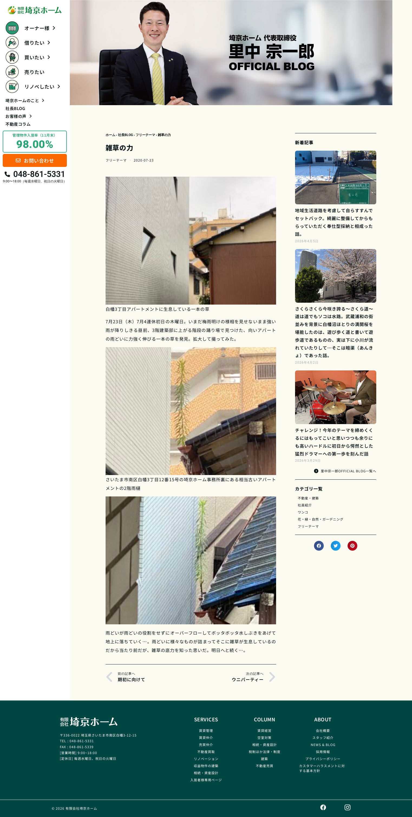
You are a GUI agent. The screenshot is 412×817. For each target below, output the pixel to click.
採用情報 (323, 751)
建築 (264, 758)
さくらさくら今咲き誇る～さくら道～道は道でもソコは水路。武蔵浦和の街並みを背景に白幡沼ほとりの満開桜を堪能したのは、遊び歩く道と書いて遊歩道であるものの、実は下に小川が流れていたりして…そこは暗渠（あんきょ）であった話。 (334, 332)
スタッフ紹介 (322, 737)
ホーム (110, 135)
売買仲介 (206, 744)
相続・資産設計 (206, 772)
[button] (319, 546)
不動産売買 (264, 765)
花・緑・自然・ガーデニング (321, 519)
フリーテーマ (145, 135)
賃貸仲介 (206, 737)
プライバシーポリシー (323, 758)
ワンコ (303, 512)
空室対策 (264, 737)
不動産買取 (206, 751)
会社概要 (323, 730)
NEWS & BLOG (323, 744)
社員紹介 (305, 505)
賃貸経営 (264, 730)
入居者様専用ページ (206, 779)
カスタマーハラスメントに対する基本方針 (322, 768)
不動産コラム (18, 124)
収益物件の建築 (206, 765)
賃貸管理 (206, 730)
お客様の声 (18, 116)
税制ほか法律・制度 (264, 751)
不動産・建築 (308, 498)
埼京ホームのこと (24, 100)
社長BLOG (15, 108)
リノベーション (206, 758)
